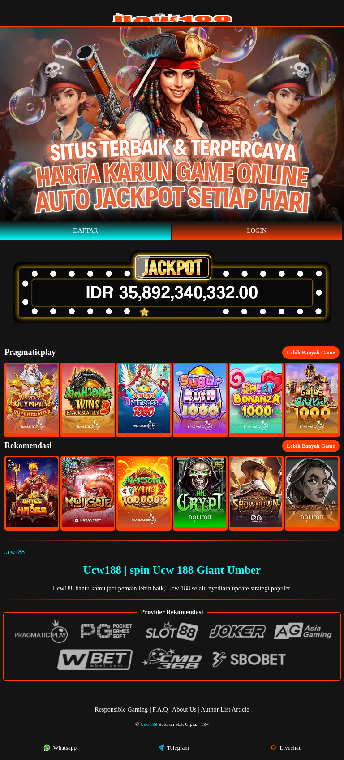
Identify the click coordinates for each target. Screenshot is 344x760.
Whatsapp (60, 747)
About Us (185, 709)
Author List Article (225, 709)
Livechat (285, 747)
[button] (31, 400)
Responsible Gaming (121, 709)
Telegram (173, 747)
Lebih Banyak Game (311, 352)
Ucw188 (14, 552)
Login (257, 230)
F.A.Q (160, 709)
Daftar (85, 230)
